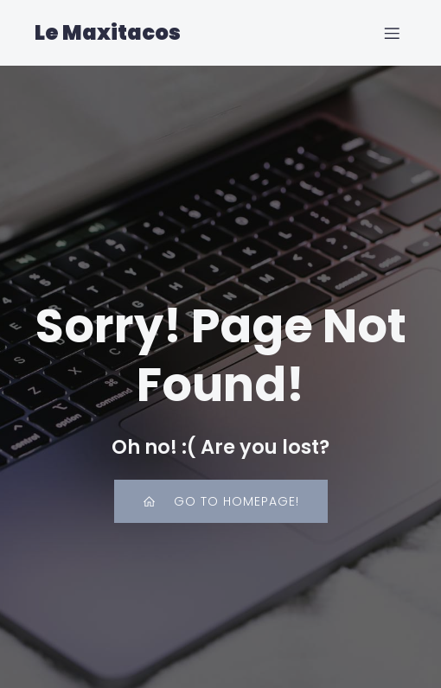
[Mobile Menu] (391, 33)
